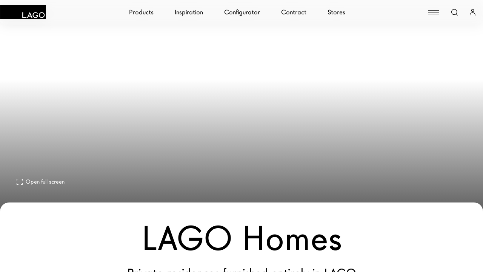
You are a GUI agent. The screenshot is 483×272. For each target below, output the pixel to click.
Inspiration (189, 12)
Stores (336, 12)
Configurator (242, 12)
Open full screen (41, 181)
